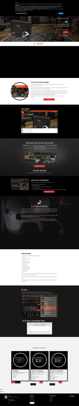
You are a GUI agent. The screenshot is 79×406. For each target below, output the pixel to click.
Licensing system (40, 44)
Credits (9, 402)
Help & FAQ (51, 399)
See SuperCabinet (49, 191)
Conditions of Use (32, 399)
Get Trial (49, 99)
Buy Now (65, 32)
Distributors (51, 397)
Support (51, 401)
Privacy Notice (32, 398)
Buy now (13, 382)
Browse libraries (39, 166)
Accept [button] (61, 13)
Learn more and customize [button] (21, 13)
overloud (22, 134)
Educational (51, 398)
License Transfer (32, 401)
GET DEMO (30, 332)
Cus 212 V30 (25, 134)
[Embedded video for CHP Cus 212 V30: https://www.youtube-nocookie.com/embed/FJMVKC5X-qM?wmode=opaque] (39, 62)
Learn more (18, 382)
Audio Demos (64, 35)
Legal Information (32, 397)
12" (0, 392)
